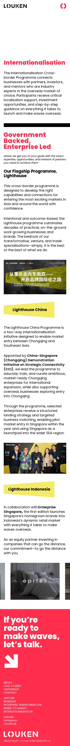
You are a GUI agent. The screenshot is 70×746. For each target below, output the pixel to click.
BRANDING (10, 701)
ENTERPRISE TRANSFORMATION (22, 704)
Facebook (10, 723)
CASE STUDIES (12, 686)
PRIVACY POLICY (11, 741)
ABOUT (8, 682)
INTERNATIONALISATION (18, 711)
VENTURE (9, 698)
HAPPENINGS (11, 689)
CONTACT (10, 692)
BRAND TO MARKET (15, 708)
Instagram (10, 720)
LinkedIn (9, 717)
